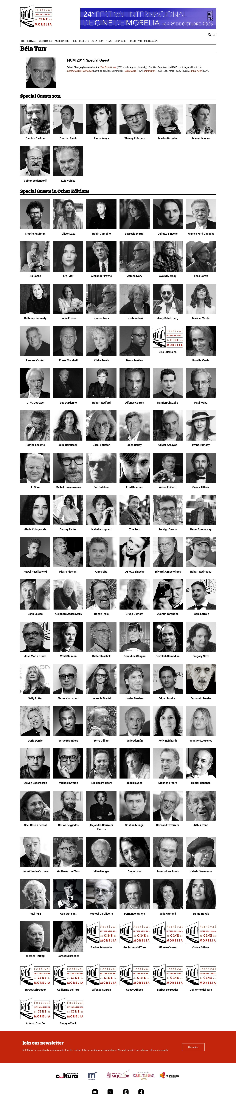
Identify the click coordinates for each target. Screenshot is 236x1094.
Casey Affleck (200, 487)
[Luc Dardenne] (68, 397)
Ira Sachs (35, 275)
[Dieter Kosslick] (101, 651)
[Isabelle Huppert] (101, 524)
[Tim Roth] (135, 524)
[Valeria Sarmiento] (201, 866)
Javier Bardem (135, 698)
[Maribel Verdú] (201, 313)
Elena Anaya (101, 138)
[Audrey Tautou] (68, 524)
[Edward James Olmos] (168, 566)
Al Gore (35, 487)
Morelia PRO (62, 41)
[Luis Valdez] (68, 175)
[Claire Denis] (101, 355)
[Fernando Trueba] (201, 693)
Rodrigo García (168, 529)
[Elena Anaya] (101, 133)
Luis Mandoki (134, 318)
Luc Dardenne (68, 402)
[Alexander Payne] (101, 270)
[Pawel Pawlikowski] (35, 566)
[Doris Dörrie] (35, 735)
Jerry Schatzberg (167, 318)
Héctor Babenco (201, 782)
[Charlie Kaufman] (35, 228)
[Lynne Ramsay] (201, 439)
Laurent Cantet (35, 360)
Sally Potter (35, 698)
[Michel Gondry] (201, 133)
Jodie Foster (68, 318)
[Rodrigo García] (168, 524)
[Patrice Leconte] (35, 439)
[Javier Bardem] (135, 693)
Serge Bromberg (68, 740)
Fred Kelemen (134, 487)
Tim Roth (134, 529)
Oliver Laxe (68, 233)
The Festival (28, 41)
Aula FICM (97, 41)
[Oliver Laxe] (68, 228)
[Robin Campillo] (101, 228)
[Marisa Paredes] (168, 133)
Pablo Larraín (201, 613)
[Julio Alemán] (135, 735)
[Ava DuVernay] (168, 270)
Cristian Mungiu (134, 825)
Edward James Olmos (168, 571)
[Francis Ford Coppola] (201, 228)
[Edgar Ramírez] (168, 693)
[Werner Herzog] (35, 950)
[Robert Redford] (101, 397)
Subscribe (193, 1047)
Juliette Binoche (168, 233)
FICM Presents (80, 41)
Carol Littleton (101, 444)
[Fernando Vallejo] (135, 908)
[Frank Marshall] (68, 355)
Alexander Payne (101, 275)
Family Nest (195, 71)
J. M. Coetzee (35, 402)
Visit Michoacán (148, 41)
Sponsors (120, 41)
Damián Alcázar (35, 138)
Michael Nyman (68, 782)
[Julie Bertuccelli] (68, 439)
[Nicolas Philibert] (101, 777)
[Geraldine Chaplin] (135, 651)
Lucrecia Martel (134, 233)
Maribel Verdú (201, 318)
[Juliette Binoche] (168, 228)
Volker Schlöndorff (35, 180)
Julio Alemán (135, 740)
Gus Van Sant (68, 913)
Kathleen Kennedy (35, 318)
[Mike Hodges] (101, 866)
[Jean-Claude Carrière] (35, 866)
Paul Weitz (200, 402)
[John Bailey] (135, 439)
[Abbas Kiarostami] (68, 693)
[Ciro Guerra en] (168, 347)
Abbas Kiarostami (68, 698)
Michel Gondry (201, 138)
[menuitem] (28, 41)
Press (132, 41)
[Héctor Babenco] (201, 777)
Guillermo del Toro (68, 871)
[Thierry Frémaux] (135, 133)
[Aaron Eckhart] (168, 482)
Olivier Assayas (167, 444)
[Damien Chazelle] (168, 397)
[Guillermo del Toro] (68, 866)
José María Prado (35, 656)
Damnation (149, 71)
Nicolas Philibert (101, 782)
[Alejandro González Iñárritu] (101, 820)
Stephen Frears (167, 782)
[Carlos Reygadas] (68, 820)
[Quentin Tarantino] (168, 608)
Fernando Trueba (201, 698)
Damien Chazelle (167, 402)
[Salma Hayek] (201, 908)
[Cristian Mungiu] (135, 820)
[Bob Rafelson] (101, 482)
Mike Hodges (101, 871)
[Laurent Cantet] (35, 355)
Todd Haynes (134, 782)
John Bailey (134, 444)
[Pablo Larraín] (201, 608)
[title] (67, 1082)
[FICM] (36, 16)
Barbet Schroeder (68, 955)
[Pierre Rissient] (68, 566)
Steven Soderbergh (35, 782)
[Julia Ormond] (168, 908)
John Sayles (35, 613)
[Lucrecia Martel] (135, 228)
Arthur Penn (200, 825)
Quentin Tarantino (168, 613)
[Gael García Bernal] (35, 820)
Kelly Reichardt (167, 740)
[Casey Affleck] (201, 482)
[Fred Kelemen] (135, 482)
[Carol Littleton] (101, 439)
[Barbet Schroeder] (68, 950)
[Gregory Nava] (201, 651)
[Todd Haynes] (135, 777)
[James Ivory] (135, 270)
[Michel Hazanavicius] (68, 482)
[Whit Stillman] (68, 651)
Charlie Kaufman (35, 233)
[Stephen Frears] (168, 777)
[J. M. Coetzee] (35, 397)
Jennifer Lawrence (200, 740)
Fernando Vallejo (134, 913)
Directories (45, 41)
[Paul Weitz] (201, 397)
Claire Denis (101, 360)
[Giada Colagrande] (35, 524)
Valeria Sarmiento (201, 871)
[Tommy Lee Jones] (168, 866)
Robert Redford (101, 402)
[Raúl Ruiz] (35, 908)
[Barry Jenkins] (135, 355)
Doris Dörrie (35, 740)
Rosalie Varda (200, 360)
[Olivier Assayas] (168, 439)
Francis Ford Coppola (201, 233)
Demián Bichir (68, 138)
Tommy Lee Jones (168, 871)
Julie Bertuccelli (68, 444)
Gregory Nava (201, 656)
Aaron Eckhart (167, 487)
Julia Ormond (168, 913)
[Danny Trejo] (101, 608)
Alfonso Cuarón (134, 402)
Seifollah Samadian (168, 656)
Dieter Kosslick (101, 656)
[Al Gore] (35, 482)
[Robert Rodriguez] (201, 566)
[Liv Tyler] (68, 270)
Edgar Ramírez (168, 698)
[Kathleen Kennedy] (35, 313)
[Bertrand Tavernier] (168, 820)
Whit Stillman (68, 656)
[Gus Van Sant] (68, 908)
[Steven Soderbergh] (35, 777)
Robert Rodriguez (200, 571)
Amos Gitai (101, 571)
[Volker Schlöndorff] (35, 175)
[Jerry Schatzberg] (168, 313)
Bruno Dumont (134, 613)
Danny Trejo (101, 613)
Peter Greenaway (200, 529)
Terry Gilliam (101, 740)
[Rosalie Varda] (201, 355)
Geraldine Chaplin (135, 656)
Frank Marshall (68, 360)
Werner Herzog (35, 955)
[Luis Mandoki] (135, 313)
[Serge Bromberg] (68, 735)
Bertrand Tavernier (167, 825)
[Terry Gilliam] (101, 735)
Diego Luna (134, 871)
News (109, 41)
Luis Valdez (68, 180)
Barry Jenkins (134, 360)
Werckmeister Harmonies (80, 71)
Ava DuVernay (167, 275)
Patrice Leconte (35, 444)
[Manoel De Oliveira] (101, 908)
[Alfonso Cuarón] (135, 397)
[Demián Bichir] (68, 133)
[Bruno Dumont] (135, 608)
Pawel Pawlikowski (35, 571)
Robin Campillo (101, 233)
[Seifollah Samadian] (168, 651)
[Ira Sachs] (35, 270)
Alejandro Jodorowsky (68, 613)
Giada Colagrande (35, 529)
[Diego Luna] (135, 866)
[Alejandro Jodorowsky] (68, 608)
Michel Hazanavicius (68, 487)
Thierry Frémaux (134, 138)
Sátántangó (130, 71)
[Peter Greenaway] (201, 524)
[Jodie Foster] (68, 313)
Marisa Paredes (167, 138)
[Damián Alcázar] (35, 133)
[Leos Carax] (201, 270)
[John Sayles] (35, 608)
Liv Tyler (68, 275)
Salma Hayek (201, 913)
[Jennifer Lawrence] (201, 735)
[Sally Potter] (35, 693)
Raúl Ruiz (35, 913)
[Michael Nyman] (68, 777)
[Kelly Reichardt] (168, 735)
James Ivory (134, 275)
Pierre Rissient (68, 571)
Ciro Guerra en (168, 352)
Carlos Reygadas (68, 825)
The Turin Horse (108, 67)
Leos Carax (201, 275)
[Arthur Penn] (201, 820)
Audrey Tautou (68, 529)
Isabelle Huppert (101, 529)
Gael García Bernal (35, 825)
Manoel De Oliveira (101, 913)
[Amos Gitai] (101, 566)
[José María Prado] (35, 651)
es (214, 35)
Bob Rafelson (101, 487)
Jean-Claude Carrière (35, 871)
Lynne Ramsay (201, 444)
